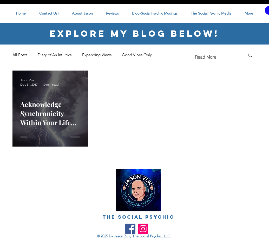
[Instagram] (143, 229)
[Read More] (205, 57)
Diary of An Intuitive (55, 54)
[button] (250, 55)
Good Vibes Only (137, 54)
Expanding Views (96, 54)
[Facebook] (130, 229)
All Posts (19, 54)
